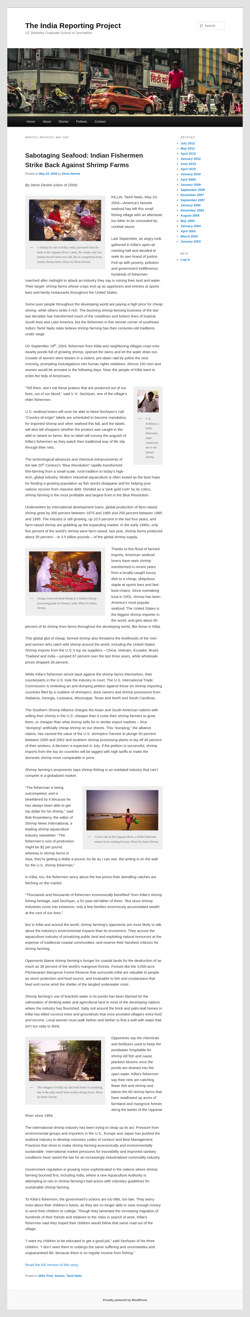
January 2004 (191, 226)
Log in (185, 259)
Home (30, 121)
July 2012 (188, 143)
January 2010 (191, 174)
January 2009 (191, 184)
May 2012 (188, 148)
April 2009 (188, 179)
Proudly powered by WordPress (125, 1300)
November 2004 (192, 210)
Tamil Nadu (74, 1276)
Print (49, 1276)
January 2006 (191, 205)
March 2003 (189, 236)
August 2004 (190, 215)
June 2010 (188, 164)
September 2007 (193, 200)
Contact (100, 121)
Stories (63, 121)
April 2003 (188, 231)
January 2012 (191, 159)
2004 (41, 1276)
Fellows (81, 121)
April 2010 (188, 169)
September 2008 (193, 190)
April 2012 (188, 153)
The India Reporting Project (73, 26)
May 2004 (188, 221)
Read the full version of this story (51, 1265)
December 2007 (192, 195)
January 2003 (191, 241)
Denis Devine (71, 173)
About (47, 121)
